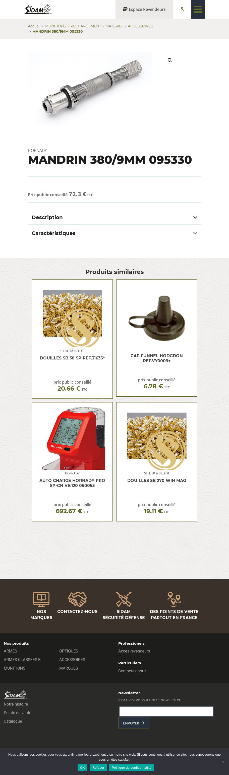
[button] (170, 60)
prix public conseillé (72, 385)
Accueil (34, 26)
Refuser (98, 767)
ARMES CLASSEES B (22, 659)
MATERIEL (114, 26)
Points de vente (17, 712)
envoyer (131, 723)
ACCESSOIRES (140, 26)
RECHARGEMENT (86, 26)
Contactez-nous (132, 671)
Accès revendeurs (134, 651)
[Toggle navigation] (198, 9)
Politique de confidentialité (131, 767)
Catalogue (13, 721)
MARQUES (68, 668)
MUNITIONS (55, 26)
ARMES (10, 651)
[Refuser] (222, 761)
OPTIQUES (68, 651)
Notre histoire (16, 704)
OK (82, 767)
